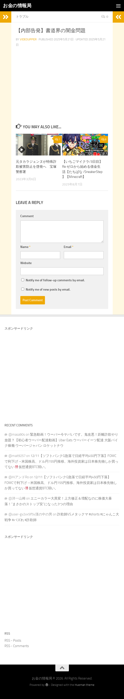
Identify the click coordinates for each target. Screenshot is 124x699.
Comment (27, 216)
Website (26, 263)
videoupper (28, 39)
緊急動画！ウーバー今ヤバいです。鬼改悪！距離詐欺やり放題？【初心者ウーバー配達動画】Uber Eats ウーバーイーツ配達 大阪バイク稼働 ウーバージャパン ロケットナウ (61, 440)
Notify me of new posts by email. (48, 289)
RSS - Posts (13, 640)
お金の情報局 (17, 5)
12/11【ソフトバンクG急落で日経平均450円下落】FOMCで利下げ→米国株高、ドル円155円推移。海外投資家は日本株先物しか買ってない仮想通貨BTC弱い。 (61, 461)
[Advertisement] (62, 375)
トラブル (22, 17)
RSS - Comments (17, 646)
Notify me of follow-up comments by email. (55, 280)
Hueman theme (84, 685)
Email (68, 247)
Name (25, 247)
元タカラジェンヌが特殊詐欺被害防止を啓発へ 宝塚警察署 (36, 167)
